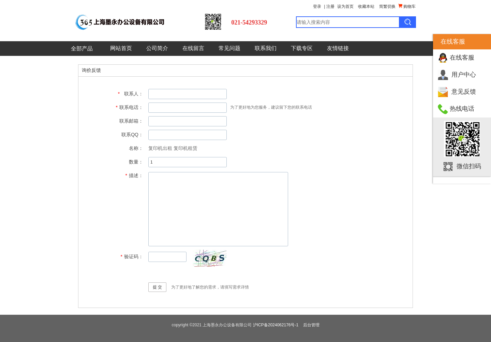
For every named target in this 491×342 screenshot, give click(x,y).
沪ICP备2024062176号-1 (275, 325)
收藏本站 (366, 6)
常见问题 (229, 48)
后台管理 (311, 325)
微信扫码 (469, 166)
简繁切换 (387, 6)
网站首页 (121, 48)
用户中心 (463, 74)
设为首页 (345, 6)
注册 (330, 6)
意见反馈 (463, 91)
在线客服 (462, 57)
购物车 (407, 6)
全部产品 (82, 48)
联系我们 (266, 48)
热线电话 (462, 108)
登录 (317, 6)
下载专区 (302, 48)
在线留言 (193, 48)
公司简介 (157, 48)
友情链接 (338, 48)
